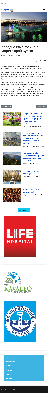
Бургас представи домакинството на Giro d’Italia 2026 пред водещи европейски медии (33, 138)
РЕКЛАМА (4, 389)
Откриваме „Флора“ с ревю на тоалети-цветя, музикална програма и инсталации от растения (33, 118)
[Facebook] (2, 3)
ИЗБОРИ (9, 379)
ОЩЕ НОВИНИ (24, 210)
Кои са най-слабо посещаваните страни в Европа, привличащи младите (33, 157)
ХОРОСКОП (10, 374)
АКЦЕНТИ (4, 55)
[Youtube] (5, 3)
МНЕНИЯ (9, 370)
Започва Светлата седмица (31, 172)
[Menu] (44, 10)
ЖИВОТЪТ (9, 366)
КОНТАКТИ (12, 389)
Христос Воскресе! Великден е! (31, 190)
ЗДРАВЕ (8, 357)
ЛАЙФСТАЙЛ (10, 362)
